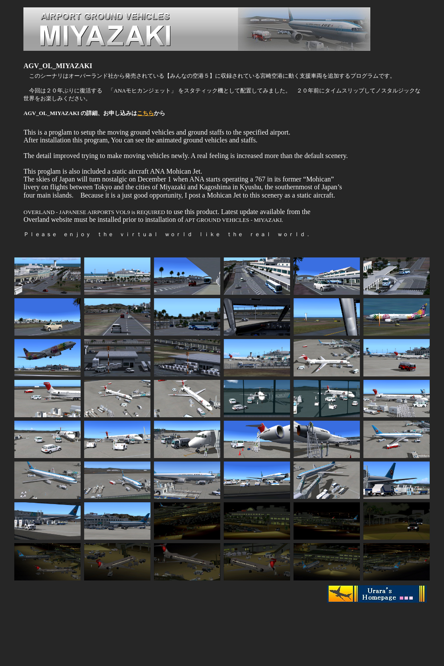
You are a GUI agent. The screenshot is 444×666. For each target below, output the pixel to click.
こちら (145, 113)
